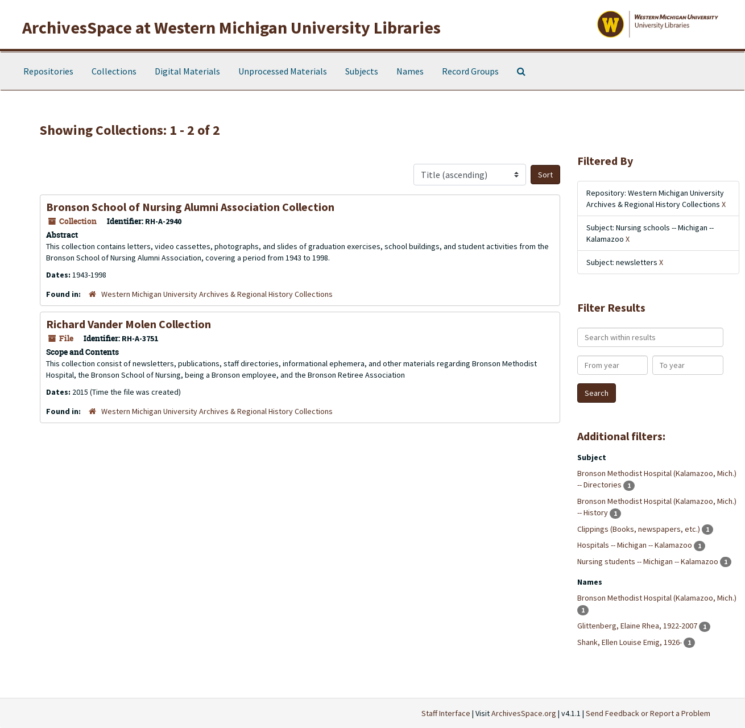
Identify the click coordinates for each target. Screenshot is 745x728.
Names (410, 71)
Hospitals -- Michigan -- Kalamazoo (635, 545)
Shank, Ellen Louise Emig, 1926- (630, 642)
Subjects (361, 71)
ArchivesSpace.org (523, 713)
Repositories (48, 71)
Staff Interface (445, 713)
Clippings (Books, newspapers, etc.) (639, 529)
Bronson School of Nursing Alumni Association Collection (190, 207)
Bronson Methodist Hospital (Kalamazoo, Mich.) (656, 598)
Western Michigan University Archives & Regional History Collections (217, 294)
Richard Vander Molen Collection (128, 324)
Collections (114, 71)
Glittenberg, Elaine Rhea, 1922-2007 (638, 626)
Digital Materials (187, 71)
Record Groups (470, 71)
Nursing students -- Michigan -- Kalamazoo (648, 561)
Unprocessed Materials (282, 71)
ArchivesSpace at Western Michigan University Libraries (231, 27)
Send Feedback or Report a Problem (648, 713)
